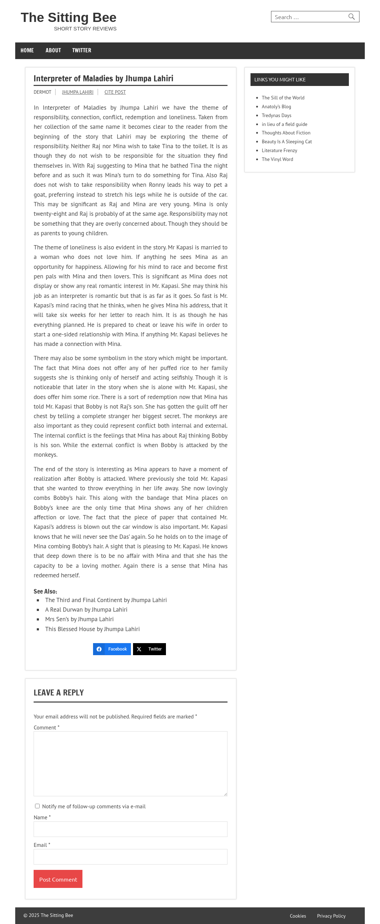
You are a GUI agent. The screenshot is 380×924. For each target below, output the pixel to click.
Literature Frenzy (279, 150)
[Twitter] (149, 649)
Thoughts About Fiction (286, 132)
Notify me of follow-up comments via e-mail (90, 806)
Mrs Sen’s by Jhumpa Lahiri (79, 619)
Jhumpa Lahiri (77, 92)
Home (27, 50)
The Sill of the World (283, 97)
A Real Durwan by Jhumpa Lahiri (86, 609)
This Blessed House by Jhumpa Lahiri (92, 629)
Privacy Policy (331, 916)
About (53, 50)
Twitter (81, 50)
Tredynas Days (276, 115)
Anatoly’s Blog (276, 106)
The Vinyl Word (277, 159)
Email (42, 845)
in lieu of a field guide (284, 124)
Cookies (298, 916)
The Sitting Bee (68, 17)
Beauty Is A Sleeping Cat (287, 141)
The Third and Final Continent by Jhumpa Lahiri (106, 600)
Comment (46, 727)
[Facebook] (112, 649)
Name (42, 817)
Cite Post (115, 92)
